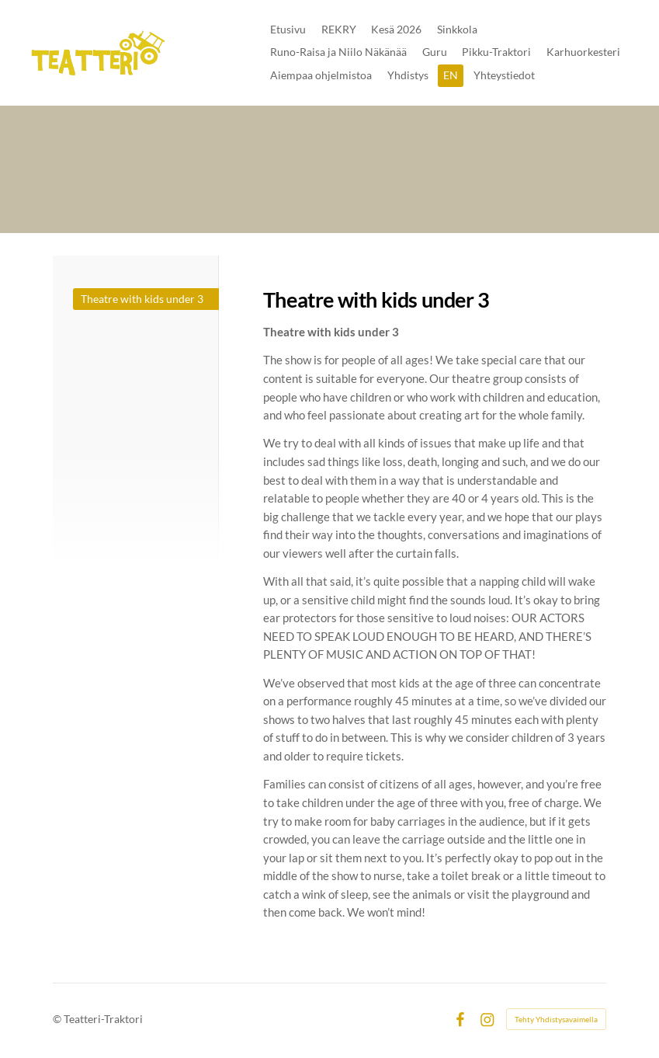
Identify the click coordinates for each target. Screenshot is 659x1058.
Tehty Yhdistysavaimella (556, 1019)
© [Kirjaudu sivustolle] (58, 1018)
